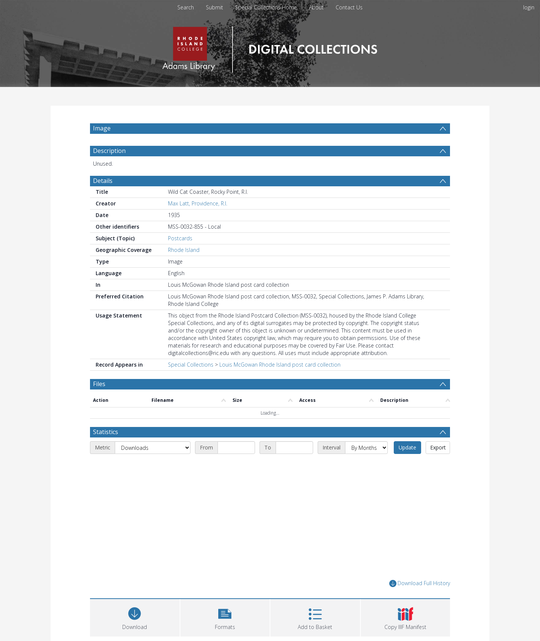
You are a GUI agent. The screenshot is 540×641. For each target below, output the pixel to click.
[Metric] (152, 447)
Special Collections (190, 364)
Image (102, 128)
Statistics (105, 432)
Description (109, 151)
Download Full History (419, 583)
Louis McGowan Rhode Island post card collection (279, 364)
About (316, 7)
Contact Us (349, 7)
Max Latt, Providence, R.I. (197, 203)
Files (99, 384)
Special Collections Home (266, 7)
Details (102, 181)
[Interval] (366, 447)
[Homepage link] (269, 47)
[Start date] (236, 447)
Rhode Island (184, 249)
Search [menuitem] (185, 7)
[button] (225, 617)
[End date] (294, 447)
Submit (214, 7)
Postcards (180, 238)
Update (407, 447)
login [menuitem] (528, 7)
